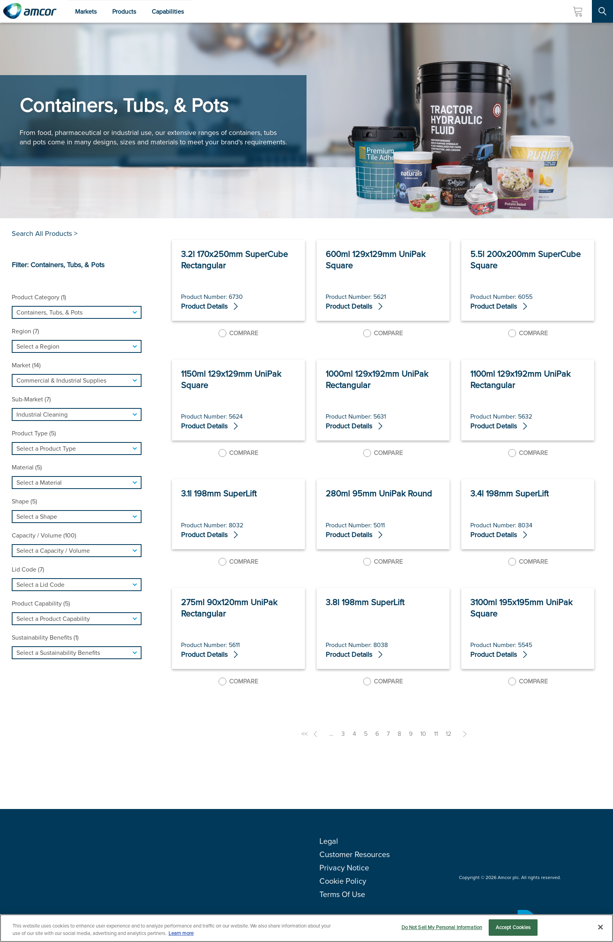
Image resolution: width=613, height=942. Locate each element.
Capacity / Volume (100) (44, 535)
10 (423, 733)
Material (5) (27, 467)
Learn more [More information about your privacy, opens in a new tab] (181, 933)
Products (124, 11)
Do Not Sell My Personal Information (441, 927)
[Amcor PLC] (30, 11)
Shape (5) (24, 501)
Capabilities (168, 11)
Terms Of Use (342, 894)
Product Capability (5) (41, 603)
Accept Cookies (513, 927)
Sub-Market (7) (31, 399)
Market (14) (26, 365)
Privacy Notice (344, 868)
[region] (306, 928)
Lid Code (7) (28, 569)
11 (436, 733)
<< (304, 733)
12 (448, 733)
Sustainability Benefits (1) (45, 637)
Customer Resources (354, 854)
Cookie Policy (342, 881)
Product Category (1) (39, 297)
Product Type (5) (34, 433)
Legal (328, 841)
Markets (86, 11)
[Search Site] (602, 11)
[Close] (600, 927)
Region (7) (25, 331)
